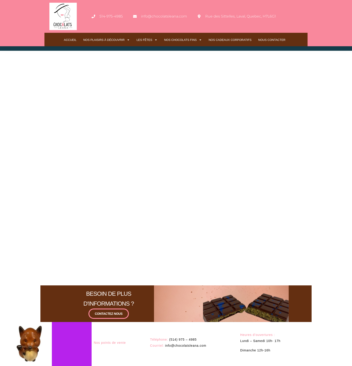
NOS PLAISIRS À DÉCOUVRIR (106, 39)
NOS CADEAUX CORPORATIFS (230, 39)
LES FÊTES (146, 39)
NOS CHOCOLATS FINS (183, 39)
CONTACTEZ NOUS (108, 313)
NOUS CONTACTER (271, 39)
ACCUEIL (70, 39)
